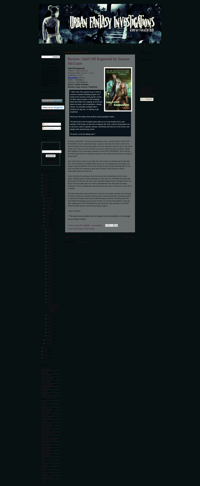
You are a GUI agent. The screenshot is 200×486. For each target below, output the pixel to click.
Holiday (44, 421)
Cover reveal (45, 412)
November (49, 202)
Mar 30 (50, 235)
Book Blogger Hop (47, 433)
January (49, 343)
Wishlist (125, 45)
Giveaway (44, 372)
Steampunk (45, 452)
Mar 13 (50, 286)
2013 (46, 348)
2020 (46, 175)
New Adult (45, 437)
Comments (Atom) (81, 242)
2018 (46, 182)
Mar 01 (50, 336)
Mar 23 (50, 258)
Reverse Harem (47, 424)
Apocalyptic (45, 443)
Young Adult (45, 394)
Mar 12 (50, 289)
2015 (46, 192)
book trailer (45, 430)
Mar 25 (50, 252)
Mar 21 (50, 262)
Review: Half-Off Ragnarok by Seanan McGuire (53, 308)
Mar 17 (50, 275)
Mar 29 (50, 238)
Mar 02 (50, 332)
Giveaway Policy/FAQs (49, 440)
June (48, 219)
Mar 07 (50, 315)
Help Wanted (46, 449)
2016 (46, 189)
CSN (43, 471)
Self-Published (46, 408)
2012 (46, 351)
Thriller (43, 480)
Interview (44, 391)
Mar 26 (50, 248)
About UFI (84, 45)
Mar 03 (50, 329)
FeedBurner (50, 162)
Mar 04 (50, 326)
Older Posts (129, 237)
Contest (44, 474)
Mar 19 (50, 269)
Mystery (44, 468)
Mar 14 (50, 282)
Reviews (138, 45)
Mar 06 (50, 319)
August (48, 212)
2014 (46, 195)
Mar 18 (50, 272)
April (47, 225)
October (49, 205)
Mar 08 (50, 302)
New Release (46, 382)
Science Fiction (46, 418)
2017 (46, 185)
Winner (43, 402)
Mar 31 (50, 231)
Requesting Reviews (64, 45)
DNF (43, 458)
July (47, 215)
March (48, 229)
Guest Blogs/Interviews (106, 45)
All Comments (49, 128)
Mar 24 (50, 255)
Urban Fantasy (89, 229)
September (50, 208)
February (49, 340)
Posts (46, 124)
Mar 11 (50, 292)
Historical (44, 465)
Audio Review (46, 455)
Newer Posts (71, 237)
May (47, 222)
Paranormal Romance (49, 397)
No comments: (97, 225)
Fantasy (44, 405)
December (49, 198)
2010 (46, 358)
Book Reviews (78, 229)
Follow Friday (46, 427)
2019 (46, 178)
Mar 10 (50, 296)
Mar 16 (50, 279)
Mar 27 (50, 245)
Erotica (43, 462)
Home (47, 45)
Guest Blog (45, 388)
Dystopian (44, 415)
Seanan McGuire (81, 71)
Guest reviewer (46, 446)
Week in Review (47, 379)
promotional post (47, 385)
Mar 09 (50, 299)
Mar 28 (50, 242)
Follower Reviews (47, 477)
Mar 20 (50, 265)
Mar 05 (50, 322)
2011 (46, 354)
